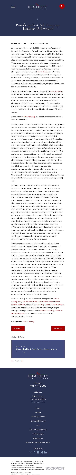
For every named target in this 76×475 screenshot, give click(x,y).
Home (38, 412)
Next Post (58, 328)
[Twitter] (30, 452)
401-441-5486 (38, 385)
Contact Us (38, 438)
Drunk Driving (28, 322)
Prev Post (18, 328)
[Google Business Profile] (38, 452)
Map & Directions (38, 402)
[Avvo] (42, 452)
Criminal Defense (38, 421)
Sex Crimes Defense (38, 430)
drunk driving (43, 72)
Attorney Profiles (38, 417)
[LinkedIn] (45, 452)
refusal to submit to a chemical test (38, 302)
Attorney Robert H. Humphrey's (50, 305)
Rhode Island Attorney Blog (38, 443)
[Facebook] (34, 452)
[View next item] (21, 361)
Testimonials (38, 434)
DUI (38, 425)
